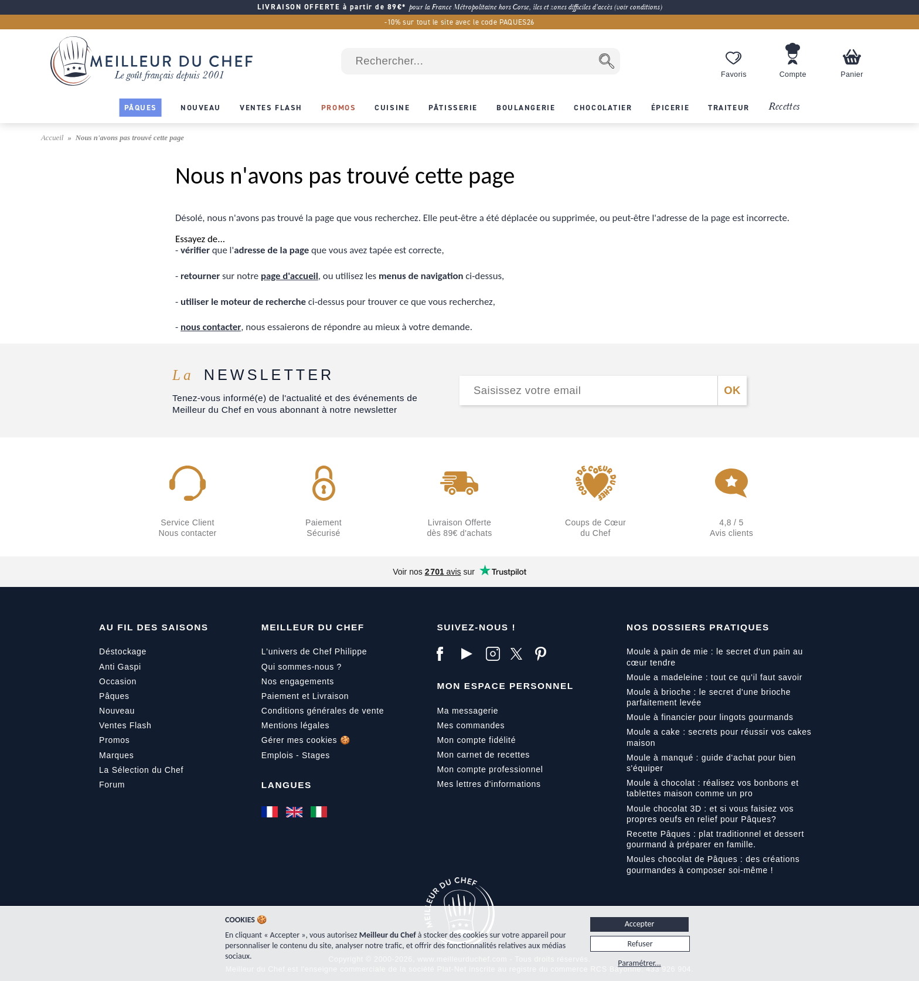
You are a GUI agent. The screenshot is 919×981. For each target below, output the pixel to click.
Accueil (53, 138)
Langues (286, 785)
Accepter (640, 924)
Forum (112, 784)
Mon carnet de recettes (483, 754)
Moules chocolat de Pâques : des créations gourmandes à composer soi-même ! (713, 864)
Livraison (330, 696)
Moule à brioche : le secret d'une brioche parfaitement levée (709, 697)
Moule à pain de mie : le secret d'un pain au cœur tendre (715, 657)
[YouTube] (470, 653)
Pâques (114, 696)
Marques (116, 755)
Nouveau (117, 710)
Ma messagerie (467, 710)
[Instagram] (495, 653)
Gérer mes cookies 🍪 (305, 740)
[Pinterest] (544, 653)
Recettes (784, 107)
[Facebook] (446, 653)
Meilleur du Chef (313, 627)
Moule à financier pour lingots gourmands (710, 717)
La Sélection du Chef (141, 770)
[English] (295, 812)
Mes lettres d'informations (488, 784)
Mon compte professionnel (490, 769)
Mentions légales (295, 725)
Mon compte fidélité (476, 740)
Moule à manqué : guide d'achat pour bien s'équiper (711, 763)
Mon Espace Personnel (505, 686)
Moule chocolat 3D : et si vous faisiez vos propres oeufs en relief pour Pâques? (710, 814)
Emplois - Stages (295, 755)
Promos (114, 740)
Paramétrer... (639, 963)
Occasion (118, 681)
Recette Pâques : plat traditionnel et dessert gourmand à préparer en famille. (715, 839)
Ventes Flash (125, 725)
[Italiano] (320, 812)
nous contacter (211, 327)
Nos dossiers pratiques (698, 627)
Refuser (639, 944)
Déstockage (123, 651)
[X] (519, 653)
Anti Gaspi (120, 666)
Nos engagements (297, 681)
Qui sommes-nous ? (301, 666)
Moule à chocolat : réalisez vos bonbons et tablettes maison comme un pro (713, 788)
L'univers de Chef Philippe (314, 651)
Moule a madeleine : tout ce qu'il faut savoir (714, 677)
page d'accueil (289, 276)
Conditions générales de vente (322, 710)
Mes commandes (471, 725)
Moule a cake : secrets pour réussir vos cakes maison (719, 737)
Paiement (280, 696)
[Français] (270, 812)
